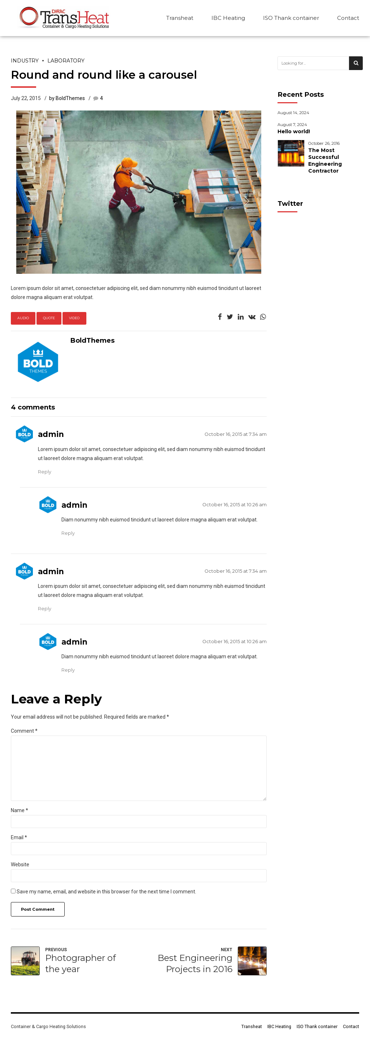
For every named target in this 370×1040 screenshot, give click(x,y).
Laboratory (66, 60)
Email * (19, 837)
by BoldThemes (67, 98)
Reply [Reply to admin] (44, 471)
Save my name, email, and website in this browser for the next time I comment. (106, 891)
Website (20, 864)
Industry (25, 60)
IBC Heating (228, 17)
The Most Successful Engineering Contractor (325, 160)
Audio (23, 318)
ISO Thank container (291, 17)
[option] (138, 192)
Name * (19, 810)
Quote (49, 318)
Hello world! (294, 131)
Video (74, 318)
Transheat (179, 17)
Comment (24, 731)
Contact (348, 17)
